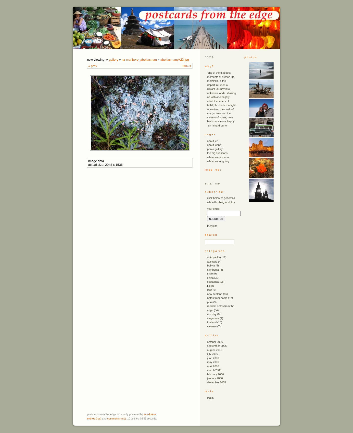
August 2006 (214, 350)
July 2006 (212, 353)
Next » (187, 66)
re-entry (211, 314)
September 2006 (217, 345)
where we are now (218, 157)
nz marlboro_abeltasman (139, 59)
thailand (212, 322)
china (210, 277)
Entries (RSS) (94, 418)
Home (209, 57)
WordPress (150, 414)
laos (209, 289)
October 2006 (215, 341)
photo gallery (215, 149)
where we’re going (218, 161)
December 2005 (216, 382)
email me (212, 183)
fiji (208, 285)
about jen (212, 141)
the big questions (217, 153)
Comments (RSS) (116, 418)
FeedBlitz (212, 225)
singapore (213, 318)
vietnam (212, 326)
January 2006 (215, 378)
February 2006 (215, 374)
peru (210, 302)
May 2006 (213, 362)
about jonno (214, 144)
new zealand (214, 294)
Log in (210, 397)
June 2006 (213, 358)
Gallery (113, 59)
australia (212, 261)
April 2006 (213, 366)
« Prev (92, 66)
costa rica (213, 281)
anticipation (214, 257)
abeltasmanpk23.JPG (174, 59)
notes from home (217, 297)
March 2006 (214, 370)
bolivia (211, 265)
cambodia (213, 269)
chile (210, 273)
